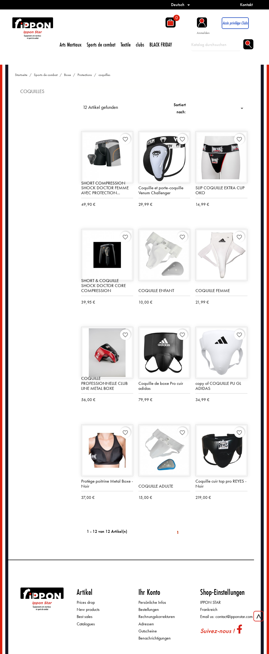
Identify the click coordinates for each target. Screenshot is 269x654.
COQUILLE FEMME (212, 290)
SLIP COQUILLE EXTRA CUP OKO (220, 190)
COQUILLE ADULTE (155, 486)
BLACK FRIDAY (160, 44)
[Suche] (215, 44)
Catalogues (86, 624)
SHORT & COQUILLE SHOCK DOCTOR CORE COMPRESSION (103, 285)
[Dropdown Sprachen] (181, 4)
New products (88, 609)
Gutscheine (147, 631)
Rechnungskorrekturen (156, 616)
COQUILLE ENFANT (156, 290)
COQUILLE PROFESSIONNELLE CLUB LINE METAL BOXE (104, 383)
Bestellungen (148, 609)
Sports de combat (101, 44)
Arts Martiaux (70, 44)
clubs (140, 44)
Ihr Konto (149, 592)
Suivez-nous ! (217, 631)
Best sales (84, 616)
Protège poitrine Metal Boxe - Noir (107, 483)
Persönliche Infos (152, 602)
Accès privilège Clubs (235, 23)
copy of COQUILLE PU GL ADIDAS (218, 385)
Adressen (146, 624)
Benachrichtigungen (154, 638)
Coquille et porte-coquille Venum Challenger (160, 190)
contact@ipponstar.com (234, 616)
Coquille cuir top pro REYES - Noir (220, 483)
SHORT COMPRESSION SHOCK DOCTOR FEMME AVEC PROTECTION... (105, 188)
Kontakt (246, 4)
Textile (126, 44)
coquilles (32, 91)
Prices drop (86, 602)
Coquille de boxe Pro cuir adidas (160, 385)
